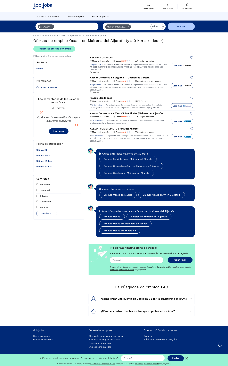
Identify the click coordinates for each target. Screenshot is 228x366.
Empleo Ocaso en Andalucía (120, 230)
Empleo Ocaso (112, 216)
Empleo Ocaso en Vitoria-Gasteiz (161, 194)
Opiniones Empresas (43, 339)
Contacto (148, 336)
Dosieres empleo (41, 336)
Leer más (58, 131)
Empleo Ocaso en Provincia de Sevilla (125, 223)
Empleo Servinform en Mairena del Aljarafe (128, 159)
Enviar (175, 358)
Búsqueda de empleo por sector (104, 339)
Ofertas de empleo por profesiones (106, 336)
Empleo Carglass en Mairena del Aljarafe (126, 173)
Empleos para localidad (100, 346)
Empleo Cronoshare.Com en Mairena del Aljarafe (131, 166)
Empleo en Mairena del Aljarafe (149, 216)
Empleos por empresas (100, 343)
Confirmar (46, 213)
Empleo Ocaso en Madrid (118, 194)
